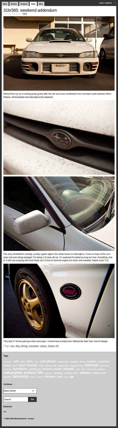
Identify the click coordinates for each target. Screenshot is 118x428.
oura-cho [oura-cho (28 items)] (92, 369)
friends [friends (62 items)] (32, 365)
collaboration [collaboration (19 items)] (63, 362)
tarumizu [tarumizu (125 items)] (21, 376)
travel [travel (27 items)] (40, 377)
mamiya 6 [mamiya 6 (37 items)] (35, 369)
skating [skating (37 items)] (58, 372)
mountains (34, 346)
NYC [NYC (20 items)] (84, 369)
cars (12, 346)
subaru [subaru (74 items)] (85, 373)
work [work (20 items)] (66, 377)
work (101, 3)
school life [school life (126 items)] (33, 372)
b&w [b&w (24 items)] (22, 361)
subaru (43, 346)
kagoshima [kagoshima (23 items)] (63, 365)
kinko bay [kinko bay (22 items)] (104, 365)
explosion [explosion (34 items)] (103, 361)
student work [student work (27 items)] (71, 373)
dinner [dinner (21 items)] (82, 362)
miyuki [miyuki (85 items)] (68, 369)
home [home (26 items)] (41, 365)
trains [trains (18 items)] (32, 377)
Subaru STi (53, 346)
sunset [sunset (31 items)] (7, 376)
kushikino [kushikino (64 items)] (20, 369)
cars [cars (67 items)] (29, 361)
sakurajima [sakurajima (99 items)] (13, 373)
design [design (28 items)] (74, 361)
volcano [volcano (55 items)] (49, 376)
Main (5, 4)
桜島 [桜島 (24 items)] (72, 377)
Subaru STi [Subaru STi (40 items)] (99, 372)
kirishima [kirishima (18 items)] (7, 369)
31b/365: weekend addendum (30, 10)
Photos (14, 4)
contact (31, 419)
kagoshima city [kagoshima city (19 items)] (76, 366)
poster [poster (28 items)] (101, 369)
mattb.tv (108, 3)
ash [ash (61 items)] (16, 361)
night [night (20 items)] (77, 369)
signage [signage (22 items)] (48, 373)
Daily (33, 4)
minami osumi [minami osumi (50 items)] (52, 369)
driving (24, 346)
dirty (18, 346)
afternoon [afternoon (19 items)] (7, 362)
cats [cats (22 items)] (36, 361)
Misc (41, 4)
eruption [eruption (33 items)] (91, 361)
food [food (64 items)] (21, 365)
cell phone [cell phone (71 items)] (48, 361)
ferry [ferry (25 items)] (14, 365)
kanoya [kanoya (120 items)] (91, 365)
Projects (24, 4)
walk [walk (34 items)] (59, 376)
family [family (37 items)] (7, 365)
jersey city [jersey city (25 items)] (51, 365)
